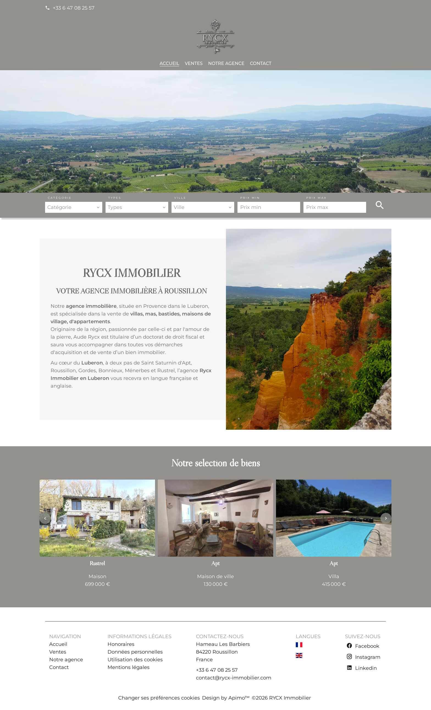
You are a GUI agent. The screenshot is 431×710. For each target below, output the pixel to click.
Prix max (316, 198)
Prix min (250, 198)
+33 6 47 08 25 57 (74, 8)
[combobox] (73, 207)
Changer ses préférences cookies (159, 698)
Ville (180, 198)
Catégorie (60, 198)
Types (114, 198)
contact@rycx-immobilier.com (233, 678)
